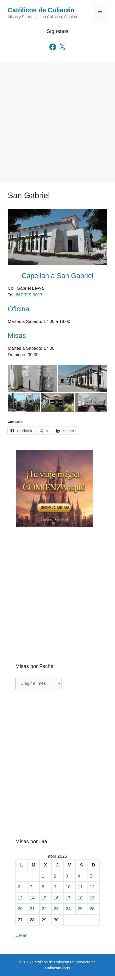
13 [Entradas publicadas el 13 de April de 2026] (20, 898)
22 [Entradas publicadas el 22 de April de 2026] (44, 908)
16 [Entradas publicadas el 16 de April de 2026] (56, 898)
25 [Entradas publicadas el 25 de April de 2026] (80, 908)
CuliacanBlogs (57, 968)
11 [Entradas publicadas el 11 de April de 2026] (80, 887)
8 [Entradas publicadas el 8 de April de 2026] (43, 887)
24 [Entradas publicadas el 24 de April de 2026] (68, 908)
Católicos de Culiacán (41, 10)
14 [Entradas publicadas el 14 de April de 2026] (32, 898)
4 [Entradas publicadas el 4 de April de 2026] (79, 876)
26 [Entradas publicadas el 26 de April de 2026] (92, 908)
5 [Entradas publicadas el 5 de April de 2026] (91, 876)
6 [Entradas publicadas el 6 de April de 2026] (19, 887)
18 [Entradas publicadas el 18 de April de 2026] (80, 898)
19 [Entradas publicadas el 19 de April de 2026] (92, 898)
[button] (32, 378)
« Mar (20, 935)
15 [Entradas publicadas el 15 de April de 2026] (44, 898)
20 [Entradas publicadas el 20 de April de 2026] (20, 908)
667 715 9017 (29, 295)
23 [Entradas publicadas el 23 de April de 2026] (56, 908)
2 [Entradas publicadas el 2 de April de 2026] (55, 876)
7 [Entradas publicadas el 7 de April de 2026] (31, 887)
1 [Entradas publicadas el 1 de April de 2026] (43, 876)
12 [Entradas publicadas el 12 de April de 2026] (92, 887)
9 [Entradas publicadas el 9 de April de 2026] (55, 887)
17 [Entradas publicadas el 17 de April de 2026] (68, 898)
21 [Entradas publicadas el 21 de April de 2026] (32, 908)
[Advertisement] (57, 122)
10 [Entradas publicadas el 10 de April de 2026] (68, 887)
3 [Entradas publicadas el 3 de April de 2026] (67, 876)
